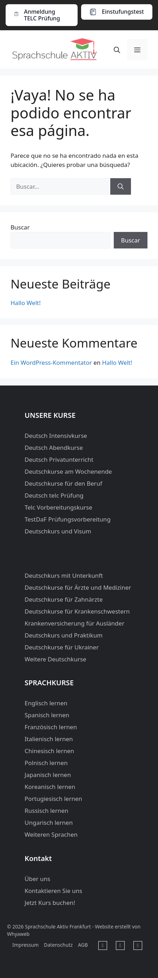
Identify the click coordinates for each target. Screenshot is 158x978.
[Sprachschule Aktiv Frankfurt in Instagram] (137, 945)
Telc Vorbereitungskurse (58, 507)
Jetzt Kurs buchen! (50, 903)
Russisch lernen (46, 811)
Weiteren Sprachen (51, 834)
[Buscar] (120, 186)
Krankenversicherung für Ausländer (74, 623)
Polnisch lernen (46, 763)
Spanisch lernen (47, 715)
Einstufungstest (123, 11)
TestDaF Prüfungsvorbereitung (68, 519)
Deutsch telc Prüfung (54, 495)
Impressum (25, 944)
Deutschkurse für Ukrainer (62, 647)
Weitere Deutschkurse (55, 659)
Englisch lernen (46, 703)
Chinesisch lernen (49, 751)
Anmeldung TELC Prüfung (42, 15)
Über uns (37, 879)
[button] (117, 49)
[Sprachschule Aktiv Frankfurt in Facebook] (102, 945)
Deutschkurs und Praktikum (64, 635)
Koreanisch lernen (50, 787)
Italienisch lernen (49, 739)
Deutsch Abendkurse (54, 447)
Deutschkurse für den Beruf (63, 483)
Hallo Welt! (26, 303)
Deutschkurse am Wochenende (68, 471)
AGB (83, 944)
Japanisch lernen (48, 775)
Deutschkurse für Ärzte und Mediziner (78, 587)
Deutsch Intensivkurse (56, 436)
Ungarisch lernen (49, 822)
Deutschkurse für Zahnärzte (64, 599)
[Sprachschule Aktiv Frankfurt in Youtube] (120, 945)
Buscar (20, 227)
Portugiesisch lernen (53, 799)
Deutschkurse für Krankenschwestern (77, 611)
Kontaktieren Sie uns (53, 891)
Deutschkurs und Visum (58, 531)
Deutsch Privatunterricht (59, 459)
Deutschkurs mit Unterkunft (64, 575)
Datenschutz (58, 944)
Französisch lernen (51, 727)
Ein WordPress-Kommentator (51, 362)
